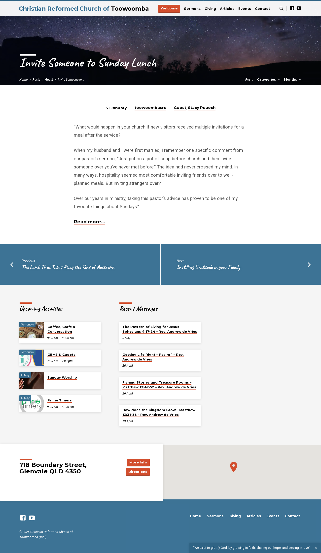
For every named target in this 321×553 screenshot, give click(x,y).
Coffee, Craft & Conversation (61, 329)
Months (293, 79)
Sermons (192, 9)
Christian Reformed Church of (84, 8)
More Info (137, 462)
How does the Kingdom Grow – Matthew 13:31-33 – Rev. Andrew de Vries (158, 412)
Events (244, 9)
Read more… (89, 222)
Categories (269, 79)
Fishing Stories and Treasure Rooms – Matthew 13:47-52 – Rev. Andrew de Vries (159, 384)
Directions (137, 472)
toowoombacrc (150, 107)
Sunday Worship (62, 377)
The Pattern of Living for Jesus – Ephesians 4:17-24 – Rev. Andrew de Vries (159, 329)
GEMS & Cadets (61, 355)
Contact (262, 9)
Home (23, 79)
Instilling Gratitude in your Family (208, 267)
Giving (210, 9)
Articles (227, 9)
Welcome (169, 8)
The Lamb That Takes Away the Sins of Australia (68, 267)
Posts (36, 79)
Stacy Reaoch (201, 107)
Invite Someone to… (71, 79)
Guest (49, 79)
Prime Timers (59, 400)
